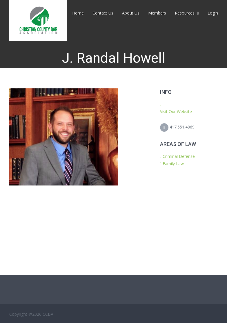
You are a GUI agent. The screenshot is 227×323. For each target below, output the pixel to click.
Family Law (173, 163)
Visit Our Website (176, 111)
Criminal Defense (179, 156)
